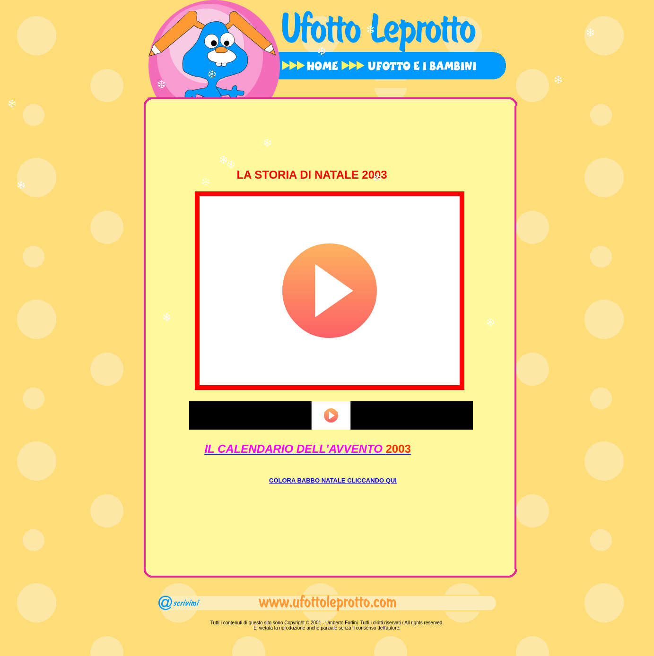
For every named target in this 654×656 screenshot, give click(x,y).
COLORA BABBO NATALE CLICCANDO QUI (333, 480)
